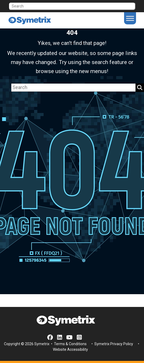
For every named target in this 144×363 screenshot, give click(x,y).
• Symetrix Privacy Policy (112, 344)
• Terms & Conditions (68, 344)
